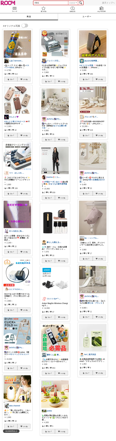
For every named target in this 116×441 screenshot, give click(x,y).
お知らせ (72, 9)
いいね (25, 79)
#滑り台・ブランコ (94, 303)
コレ (12, 79)
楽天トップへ (108, 3)
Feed (14, 9)
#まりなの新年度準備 (58, 184)
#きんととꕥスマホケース (14, 121)
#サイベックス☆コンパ (19, 354)
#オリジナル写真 (86, 65)
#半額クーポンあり (52, 182)
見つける (43, 9)
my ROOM (101, 9)
